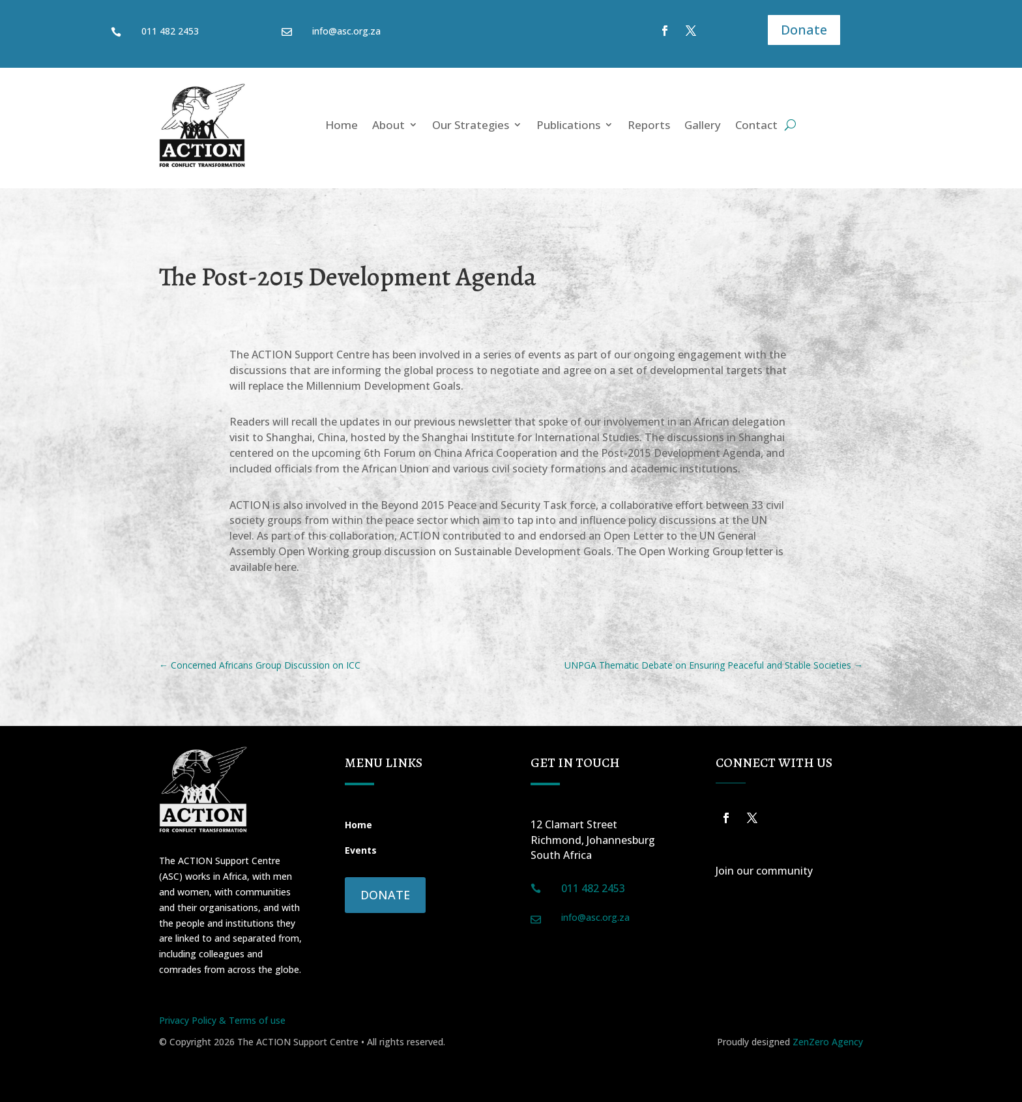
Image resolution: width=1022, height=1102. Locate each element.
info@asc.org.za (346, 31)
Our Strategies (470, 124)
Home (341, 124)
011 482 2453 (170, 31)
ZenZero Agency (828, 1042)
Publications (568, 124)
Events (361, 850)
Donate (804, 29)
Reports (649, 124)
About (388, 124)
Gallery (702, 124)
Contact (756, 124)
